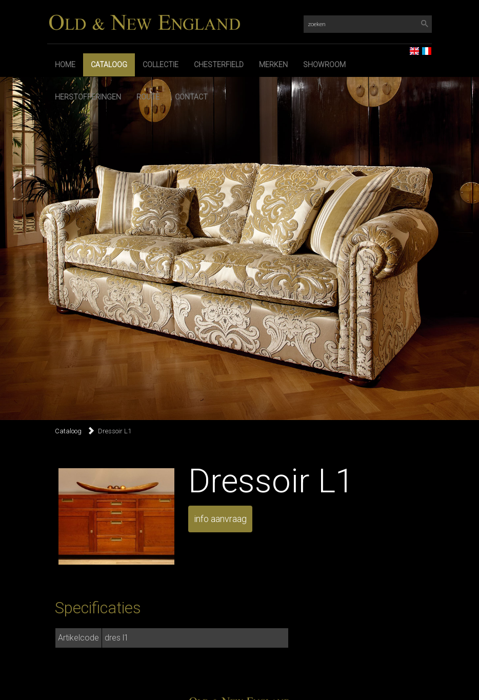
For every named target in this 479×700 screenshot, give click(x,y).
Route (147, 97)
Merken (273, 65)
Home (65, 65)
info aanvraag (220, 518)
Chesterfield (219, 65)
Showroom (324, 65)
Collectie (160, 65)
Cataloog (109, 65)
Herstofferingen (88, 97)
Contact (191, 97)
